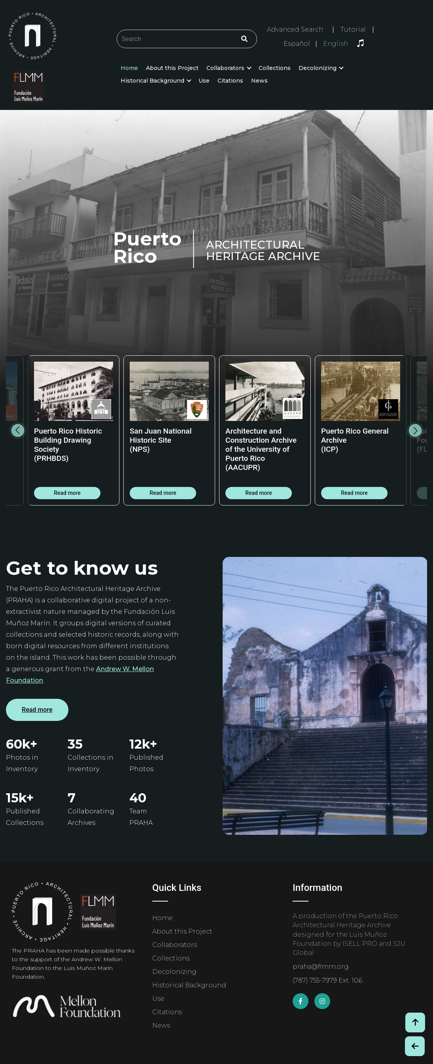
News (259, 80)
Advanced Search (295, 29)
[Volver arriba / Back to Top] (415, 1022)
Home (129, 68)
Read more (67, 493)
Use (204, 80)
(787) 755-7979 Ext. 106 (327, 980)
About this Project (172, 68)
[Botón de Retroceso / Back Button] (415, 1046)
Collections (275, 68)
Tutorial (353, 29)
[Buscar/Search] (187, 39)
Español (297, 44)
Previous (18, 430)
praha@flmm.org (321, 966)
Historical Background (152, 80)
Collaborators (225, 68)
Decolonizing (318, 68)
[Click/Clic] (244, 39)
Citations (230, 80)
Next (415, 430)
